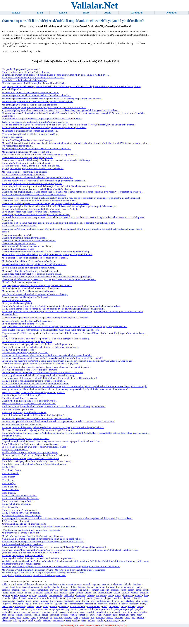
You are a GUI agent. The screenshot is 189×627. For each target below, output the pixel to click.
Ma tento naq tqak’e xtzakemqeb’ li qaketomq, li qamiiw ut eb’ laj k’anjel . (37, 177)
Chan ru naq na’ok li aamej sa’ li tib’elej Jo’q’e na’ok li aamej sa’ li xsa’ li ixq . (39, 526)
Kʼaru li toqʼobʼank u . (12, 470)
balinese (118, 584)
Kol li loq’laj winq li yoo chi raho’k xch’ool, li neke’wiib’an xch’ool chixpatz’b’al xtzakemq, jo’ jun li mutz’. (53, 406)
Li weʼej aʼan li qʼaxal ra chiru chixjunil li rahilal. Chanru (28, 267)
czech (123, 590)
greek (15, 595)
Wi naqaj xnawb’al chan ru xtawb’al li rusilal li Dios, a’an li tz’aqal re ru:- (37, 189)
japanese (88, 598)
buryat (119, 587)
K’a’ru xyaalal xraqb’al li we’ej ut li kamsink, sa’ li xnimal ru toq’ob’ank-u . (38, 558)
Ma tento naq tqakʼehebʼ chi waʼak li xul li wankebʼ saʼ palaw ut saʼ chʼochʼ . (37, 418)
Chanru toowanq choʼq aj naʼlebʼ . (17, 235)
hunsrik (138, 595)
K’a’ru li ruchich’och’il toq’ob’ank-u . (20, 510)
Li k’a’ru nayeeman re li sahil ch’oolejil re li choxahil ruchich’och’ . (34, 83)
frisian (117, 592)
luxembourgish (76, 603)
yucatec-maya (111, 620)
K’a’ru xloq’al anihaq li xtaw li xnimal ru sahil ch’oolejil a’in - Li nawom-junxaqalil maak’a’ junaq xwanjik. (53, 308)
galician (134, 592)
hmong (118, 595)
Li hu (40, 12)
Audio (107, 12)
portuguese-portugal (123, 609)
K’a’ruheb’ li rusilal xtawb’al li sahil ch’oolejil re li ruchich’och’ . (33, 77)
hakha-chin (69, 595)
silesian (28, 615)
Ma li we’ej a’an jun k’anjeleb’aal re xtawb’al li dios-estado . (31, 288)
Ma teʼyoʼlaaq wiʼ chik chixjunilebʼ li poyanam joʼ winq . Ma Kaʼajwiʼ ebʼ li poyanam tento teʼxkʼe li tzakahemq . (54, 570)
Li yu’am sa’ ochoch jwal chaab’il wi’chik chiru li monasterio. (31, 211)
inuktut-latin (45, 598)
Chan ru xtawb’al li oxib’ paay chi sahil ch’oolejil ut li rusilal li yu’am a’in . (38, 344)
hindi (110, 595)
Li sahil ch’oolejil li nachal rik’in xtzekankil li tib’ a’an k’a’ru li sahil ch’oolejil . (40, 209)
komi (77, 601)
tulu (92, 617)
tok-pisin (58, 617)
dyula (20, 592)
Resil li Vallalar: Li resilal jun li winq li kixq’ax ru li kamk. (30, 452)
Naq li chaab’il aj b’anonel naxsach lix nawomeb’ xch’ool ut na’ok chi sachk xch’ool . (42, 539)
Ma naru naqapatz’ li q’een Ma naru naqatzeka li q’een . (28, 291)
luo (65, 603)
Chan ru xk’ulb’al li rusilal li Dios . (18, 249)
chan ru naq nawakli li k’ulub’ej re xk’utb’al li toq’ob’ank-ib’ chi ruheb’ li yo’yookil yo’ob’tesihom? (49, 378)
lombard (48, 603)
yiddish (91, 620)
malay (143, 603)
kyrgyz (115, 601)
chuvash (54, 590)
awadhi (87, 584)
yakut (83, 620)
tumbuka (100, 617)
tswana (85, 617)
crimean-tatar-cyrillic (79, 590)
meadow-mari (93, 606)
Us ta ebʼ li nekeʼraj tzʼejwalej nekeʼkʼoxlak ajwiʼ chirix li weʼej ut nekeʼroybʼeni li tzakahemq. (45, 317)
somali (64, 615)
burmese (110, 587)
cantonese (129, 587)
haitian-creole (55, 595)
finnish (88, 592)
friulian (125, 592)
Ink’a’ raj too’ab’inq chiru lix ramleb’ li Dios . (23, 323)
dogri (5, 592)
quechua (26, 612)
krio (93, 601)
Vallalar (16, 12)
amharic (54, 584)
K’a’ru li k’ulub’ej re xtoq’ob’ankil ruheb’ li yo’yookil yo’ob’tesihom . (35, 383)
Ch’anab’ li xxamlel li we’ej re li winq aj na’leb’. (25, 352)
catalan (139, 587)
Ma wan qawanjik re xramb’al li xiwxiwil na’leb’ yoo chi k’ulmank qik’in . (37, 101)
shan (4, 615)
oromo (39, 609)
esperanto (37, 592)
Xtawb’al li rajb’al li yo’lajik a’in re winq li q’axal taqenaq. (30, 444)
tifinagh (34, 617)
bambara (137, 584)
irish (55, 598)
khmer (36, 601)
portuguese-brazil (103, 609)
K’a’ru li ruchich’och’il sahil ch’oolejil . (21, 513)
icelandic (6, 598)
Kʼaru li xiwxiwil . (10, 473)
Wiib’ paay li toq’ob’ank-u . (15, 449)
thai (19, 617)
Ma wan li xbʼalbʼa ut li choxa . (16, 300)
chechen (16, 590)
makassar (123, 603)
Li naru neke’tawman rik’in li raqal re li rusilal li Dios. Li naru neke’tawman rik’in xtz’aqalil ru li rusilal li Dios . (56, 75)
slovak (45, 615)
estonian (48, 592)
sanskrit (90, 612)
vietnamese (58, 620)
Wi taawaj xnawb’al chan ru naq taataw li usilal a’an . (27, 246)
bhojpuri (65, 587)
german (6, 595)
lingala (28, 603)
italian (62, 598)
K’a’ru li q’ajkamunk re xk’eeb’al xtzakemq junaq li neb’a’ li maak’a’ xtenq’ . (38, 375)
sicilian (19, 615)
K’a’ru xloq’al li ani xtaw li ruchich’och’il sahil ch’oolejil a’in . (32, 183)
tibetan (26, 617)
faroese (63, 592)
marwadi (63, 606)
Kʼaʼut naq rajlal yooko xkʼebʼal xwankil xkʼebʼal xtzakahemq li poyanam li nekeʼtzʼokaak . (44, 180)
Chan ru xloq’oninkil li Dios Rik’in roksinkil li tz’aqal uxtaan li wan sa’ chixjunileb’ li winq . (46, 251)
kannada (128, 598)
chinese (24, 590)
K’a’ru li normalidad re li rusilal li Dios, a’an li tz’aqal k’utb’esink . (34, 194)
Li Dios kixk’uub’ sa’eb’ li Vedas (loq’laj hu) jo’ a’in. (27, 341)
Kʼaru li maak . (9, 493)
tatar (139, 615)
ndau (123, 606)
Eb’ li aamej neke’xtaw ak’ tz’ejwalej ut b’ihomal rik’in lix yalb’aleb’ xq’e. (37, 430)
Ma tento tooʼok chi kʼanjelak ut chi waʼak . (22, 424)
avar (80, 584)
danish (131, 590)
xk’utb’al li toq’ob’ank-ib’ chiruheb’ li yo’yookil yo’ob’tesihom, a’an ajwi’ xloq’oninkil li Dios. (47, 254)
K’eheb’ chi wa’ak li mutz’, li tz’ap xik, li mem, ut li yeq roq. (31, 165)
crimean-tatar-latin (100, 590)
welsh (76, 620)
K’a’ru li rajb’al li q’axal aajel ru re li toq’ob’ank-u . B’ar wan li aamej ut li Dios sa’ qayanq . (46, 338)
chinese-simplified (39, 590)
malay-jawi (7, 606)
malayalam (19, 606)
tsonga (77, 617)
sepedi (126, 612)
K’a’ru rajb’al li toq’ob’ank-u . (16, 504)
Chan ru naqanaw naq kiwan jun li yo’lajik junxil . (25, 297)
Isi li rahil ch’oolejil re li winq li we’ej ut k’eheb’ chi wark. (29, 369)
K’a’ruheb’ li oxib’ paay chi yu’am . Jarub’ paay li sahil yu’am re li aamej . (37, 461)
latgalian (130, 601)
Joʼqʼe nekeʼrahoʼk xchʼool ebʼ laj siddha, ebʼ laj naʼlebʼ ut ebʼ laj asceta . (35, 257)
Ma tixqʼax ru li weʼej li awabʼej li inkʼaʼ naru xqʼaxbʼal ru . (29, 261)
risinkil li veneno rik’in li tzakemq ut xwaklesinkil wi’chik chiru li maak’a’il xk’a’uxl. (42, 372)
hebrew (90, 595)
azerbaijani (107, 584)
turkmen (119, 617)
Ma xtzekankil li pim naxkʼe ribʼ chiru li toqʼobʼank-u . (27, 152)
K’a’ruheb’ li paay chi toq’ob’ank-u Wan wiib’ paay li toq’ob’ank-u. (34, 464)
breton (90, 587)
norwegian (7, 609)
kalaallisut (117, 598)
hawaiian (80, 595)
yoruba (100, 620)
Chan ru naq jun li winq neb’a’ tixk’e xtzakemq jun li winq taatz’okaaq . (36, 214)
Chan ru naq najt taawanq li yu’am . (19, 243)
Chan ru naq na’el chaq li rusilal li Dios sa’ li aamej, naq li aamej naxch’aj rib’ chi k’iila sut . (45, 203)
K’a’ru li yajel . (9, 466)
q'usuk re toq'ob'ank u (12, 137)
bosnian (81, 587)
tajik (115, 615)
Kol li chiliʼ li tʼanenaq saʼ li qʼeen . (18, 409)
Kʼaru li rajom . (9, 476)
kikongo (44, 601)
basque (5, 587)
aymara (96, 584)
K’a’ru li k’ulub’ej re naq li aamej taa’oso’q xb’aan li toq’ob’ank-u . (34, 381)
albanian (38, 584)
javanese (98, 598)
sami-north (73, 612)
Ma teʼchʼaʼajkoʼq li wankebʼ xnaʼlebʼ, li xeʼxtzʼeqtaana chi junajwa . (33, 536)
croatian (114, 590)
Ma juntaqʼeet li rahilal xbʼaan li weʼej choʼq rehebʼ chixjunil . (30, 271)
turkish (109, 617)
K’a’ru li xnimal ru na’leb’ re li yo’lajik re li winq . (26, 72)
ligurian (7, 603)
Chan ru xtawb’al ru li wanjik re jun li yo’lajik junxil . (27, 157)
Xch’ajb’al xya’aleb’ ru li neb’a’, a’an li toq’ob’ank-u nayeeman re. (34, 575)
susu (92, 615)
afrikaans (28, 584)
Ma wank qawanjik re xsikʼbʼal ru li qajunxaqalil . (25, 172)
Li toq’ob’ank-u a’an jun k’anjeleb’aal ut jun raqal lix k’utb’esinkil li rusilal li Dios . (42, 118)
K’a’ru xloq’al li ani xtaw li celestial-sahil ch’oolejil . (27, 163)
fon (94, 592)
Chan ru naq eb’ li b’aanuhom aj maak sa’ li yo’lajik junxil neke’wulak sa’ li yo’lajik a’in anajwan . (49, 279)
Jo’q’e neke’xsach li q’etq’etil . (16, 521)
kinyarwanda (56, 601)
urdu (15, 620)
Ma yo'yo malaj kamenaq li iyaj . (17, 303)
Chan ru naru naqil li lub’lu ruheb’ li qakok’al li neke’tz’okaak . (32, 274)
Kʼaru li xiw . (8, 480)
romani (35, 612)
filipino (79, 592)
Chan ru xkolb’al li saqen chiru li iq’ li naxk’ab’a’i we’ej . (29, 401)
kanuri (137, 598)
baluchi (127, 584)
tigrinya (44, 617)
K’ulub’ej (171, 12)
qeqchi (17, 612)
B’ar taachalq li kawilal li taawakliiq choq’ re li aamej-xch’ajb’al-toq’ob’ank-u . (39, 154)
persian (82, 609)
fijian (71, 592)
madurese (102, 603)
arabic (63, 584)
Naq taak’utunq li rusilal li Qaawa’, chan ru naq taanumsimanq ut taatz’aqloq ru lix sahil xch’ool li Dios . (51, 441)
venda (38, 620)
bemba (56, 587)
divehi (146, 590)
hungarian (128, 595)
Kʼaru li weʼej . (9, 483)
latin (138, 601)
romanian (45, 612)
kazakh (20, 601)
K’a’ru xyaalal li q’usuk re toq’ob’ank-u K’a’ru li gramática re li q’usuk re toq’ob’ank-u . (44, 127)
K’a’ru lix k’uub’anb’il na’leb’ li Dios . (20, 498)
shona (11, 615)
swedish (107, 615)
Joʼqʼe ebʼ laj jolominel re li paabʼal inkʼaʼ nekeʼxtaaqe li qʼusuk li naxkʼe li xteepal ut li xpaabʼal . (46, 367)
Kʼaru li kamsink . (10, 486)
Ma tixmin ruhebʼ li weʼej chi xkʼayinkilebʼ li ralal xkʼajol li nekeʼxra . (34, 264)
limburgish (18, 603)
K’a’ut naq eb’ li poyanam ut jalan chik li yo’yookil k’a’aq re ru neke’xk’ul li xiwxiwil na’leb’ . (47, 355)
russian (62, 612)
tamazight (123, 615)
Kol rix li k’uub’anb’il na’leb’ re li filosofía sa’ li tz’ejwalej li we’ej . (34, 415)
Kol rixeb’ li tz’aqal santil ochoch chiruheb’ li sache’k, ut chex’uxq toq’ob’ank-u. (40, 347)
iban (146, 595)
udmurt (140, 617)
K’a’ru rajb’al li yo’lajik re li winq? (18, 350)
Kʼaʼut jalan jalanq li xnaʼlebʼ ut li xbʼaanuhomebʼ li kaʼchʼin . (30, 134)
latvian (145, 601)
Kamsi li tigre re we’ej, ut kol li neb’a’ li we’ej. (24, 412)
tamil (132, 615)
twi (133, 617)
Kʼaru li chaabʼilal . (11, 507)
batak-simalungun (31, 587)
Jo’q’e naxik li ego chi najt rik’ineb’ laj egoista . (24, 524)
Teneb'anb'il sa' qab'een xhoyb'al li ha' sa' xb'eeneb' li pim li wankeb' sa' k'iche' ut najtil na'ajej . (47, 276)
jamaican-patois (74, 598)
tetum (12, 617)
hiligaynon (101, 595)
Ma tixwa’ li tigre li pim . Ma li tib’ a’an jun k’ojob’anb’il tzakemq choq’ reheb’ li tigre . (43, 572)
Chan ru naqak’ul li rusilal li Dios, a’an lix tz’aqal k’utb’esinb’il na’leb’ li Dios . (40, 200)
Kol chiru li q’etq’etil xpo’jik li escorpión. (22, 395)
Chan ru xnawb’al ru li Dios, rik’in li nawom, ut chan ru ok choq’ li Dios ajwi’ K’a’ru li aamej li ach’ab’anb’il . (54, 547)
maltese (30, 606)
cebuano (6, 590)
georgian (144, 592)
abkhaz (5, 584)
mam (38, 606)
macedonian (90, 603)
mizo (104, 606)
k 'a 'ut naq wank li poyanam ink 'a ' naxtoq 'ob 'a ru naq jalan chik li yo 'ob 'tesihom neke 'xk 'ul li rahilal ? (52, 358)
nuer (16, 609)
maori (45, 606)
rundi (54, 612)
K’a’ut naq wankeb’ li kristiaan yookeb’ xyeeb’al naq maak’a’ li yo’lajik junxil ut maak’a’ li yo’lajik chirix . (53, 427)
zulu (123, 620)
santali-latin (102, 612)
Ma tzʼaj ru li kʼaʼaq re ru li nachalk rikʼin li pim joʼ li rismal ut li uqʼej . (35, 294)
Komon (63, 12)
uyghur (22, 620)
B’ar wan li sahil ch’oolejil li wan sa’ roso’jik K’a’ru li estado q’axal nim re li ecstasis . (43, 541)
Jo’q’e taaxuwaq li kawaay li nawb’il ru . (21, 532)
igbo (14, 598)
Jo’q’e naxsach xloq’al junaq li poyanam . (21, 515)
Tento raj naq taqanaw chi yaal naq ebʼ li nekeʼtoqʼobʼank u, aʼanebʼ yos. (35, 122)
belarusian (46, 587)
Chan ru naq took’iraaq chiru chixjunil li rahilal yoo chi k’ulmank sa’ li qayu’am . (40, 363)
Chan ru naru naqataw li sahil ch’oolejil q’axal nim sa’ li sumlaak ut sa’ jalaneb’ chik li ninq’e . (47, 160)
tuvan (127, 617)
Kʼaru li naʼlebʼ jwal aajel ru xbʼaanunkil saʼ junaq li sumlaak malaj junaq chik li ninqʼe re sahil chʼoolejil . (51, 330)
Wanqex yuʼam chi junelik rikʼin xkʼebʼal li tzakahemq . (27, 321)
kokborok (68, 601)
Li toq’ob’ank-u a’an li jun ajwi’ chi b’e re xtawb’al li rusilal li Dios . (34, 447)
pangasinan (58, 609)
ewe (56, 592)
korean (85, 601)
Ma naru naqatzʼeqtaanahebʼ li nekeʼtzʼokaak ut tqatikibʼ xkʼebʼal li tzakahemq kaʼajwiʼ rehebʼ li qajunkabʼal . (52, 98)
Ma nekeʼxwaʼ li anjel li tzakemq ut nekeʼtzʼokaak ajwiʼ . (28, 140)
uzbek (30, 620)
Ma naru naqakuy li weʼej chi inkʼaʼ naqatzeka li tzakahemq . (30, 104)
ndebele (131, 606)
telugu (5, 617)
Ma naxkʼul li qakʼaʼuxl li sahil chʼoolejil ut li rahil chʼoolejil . (30, 92)
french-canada (105, 592)
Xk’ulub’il (136, 12)
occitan (23, 609)
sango (82, 612)
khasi (28, 601)
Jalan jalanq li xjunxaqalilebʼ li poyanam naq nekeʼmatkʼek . (30, 131)
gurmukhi (42, 595)
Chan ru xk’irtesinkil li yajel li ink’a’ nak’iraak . (24, 238)
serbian (134, 612)
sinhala (37, 615)
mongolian (114, 606)
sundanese (83, 615)
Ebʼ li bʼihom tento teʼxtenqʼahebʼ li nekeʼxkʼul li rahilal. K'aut (30, 458)
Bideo (86, 12)
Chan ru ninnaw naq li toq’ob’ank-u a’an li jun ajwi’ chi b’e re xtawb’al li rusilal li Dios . (44, 107)
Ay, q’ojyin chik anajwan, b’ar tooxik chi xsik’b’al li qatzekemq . (32, 168)
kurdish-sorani (103, 601)
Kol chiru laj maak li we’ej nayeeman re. (21, 398)
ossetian (47, 609)
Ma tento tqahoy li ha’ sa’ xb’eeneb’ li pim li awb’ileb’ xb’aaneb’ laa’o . (36, 455)
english (28, 592)
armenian (72, 584)
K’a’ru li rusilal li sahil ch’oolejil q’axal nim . (23, 174)
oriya (31, 609)
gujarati (32, 595)
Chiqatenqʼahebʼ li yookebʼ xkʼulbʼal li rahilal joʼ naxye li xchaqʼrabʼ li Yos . (37, 285)
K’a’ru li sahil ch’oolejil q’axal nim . (19, 225)
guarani (23, 595)
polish (90, 609)
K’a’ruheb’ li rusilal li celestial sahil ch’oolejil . (24, 80)
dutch (12, 592)
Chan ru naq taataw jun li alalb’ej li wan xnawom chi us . (29, 240)
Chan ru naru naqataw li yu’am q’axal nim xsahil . (25, 438)
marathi (53, 606)
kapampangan (8, 601)
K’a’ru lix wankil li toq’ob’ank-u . (18, 501)
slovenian (54, 615)
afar (20, 584)
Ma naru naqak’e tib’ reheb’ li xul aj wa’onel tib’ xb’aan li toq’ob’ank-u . (36, 95)
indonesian (33, 598)
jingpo (107, 598)
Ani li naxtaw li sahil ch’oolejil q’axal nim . (22, 544)
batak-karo (15, 587)
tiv (51, 617)
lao (122, 601)
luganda (58, 603)
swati (99, 615)
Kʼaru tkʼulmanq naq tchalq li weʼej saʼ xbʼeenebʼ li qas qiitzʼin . (31, 530)
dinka (138, 590)
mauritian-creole (77, 606)
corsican (64, 590)
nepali (140, 606)
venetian (47, 620)
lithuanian (38, 603)
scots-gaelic (115, 612)
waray (68, 620)
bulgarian (99, 587)
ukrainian (6, 620)
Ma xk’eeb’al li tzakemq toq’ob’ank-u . (20, 282)
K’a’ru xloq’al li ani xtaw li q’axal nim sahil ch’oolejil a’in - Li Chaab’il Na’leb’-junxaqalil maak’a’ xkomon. (54, 186)
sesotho (143, 612)
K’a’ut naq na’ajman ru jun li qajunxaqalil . (22, 555)
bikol (73, 587)
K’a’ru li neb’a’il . (10, 489)
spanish (73, 615)
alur (46, 584)
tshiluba (68, 617)
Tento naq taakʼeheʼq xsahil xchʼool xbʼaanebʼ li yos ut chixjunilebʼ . (33, 392)
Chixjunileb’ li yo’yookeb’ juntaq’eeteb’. (21, 69)
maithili (113, 603)
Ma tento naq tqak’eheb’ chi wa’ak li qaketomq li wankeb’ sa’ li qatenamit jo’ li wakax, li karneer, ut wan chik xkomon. (58, 421)
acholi (13, 584)
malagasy (133, 603)
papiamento (71, 609)
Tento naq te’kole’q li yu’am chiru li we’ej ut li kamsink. (29, 403)
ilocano (22, 598)
